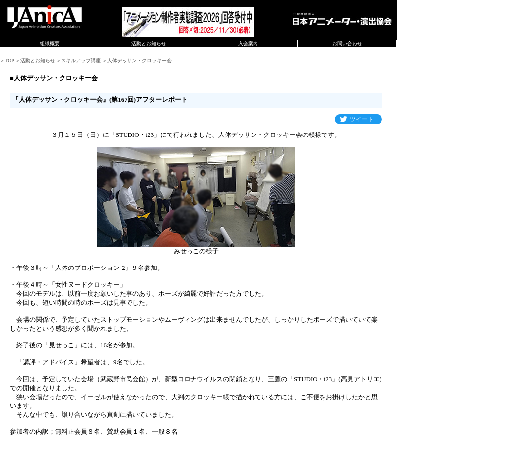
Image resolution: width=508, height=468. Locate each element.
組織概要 (50, 43)
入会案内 (248, 43)
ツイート (362, 119)
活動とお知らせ (148, 43)
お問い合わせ (347, 43)
